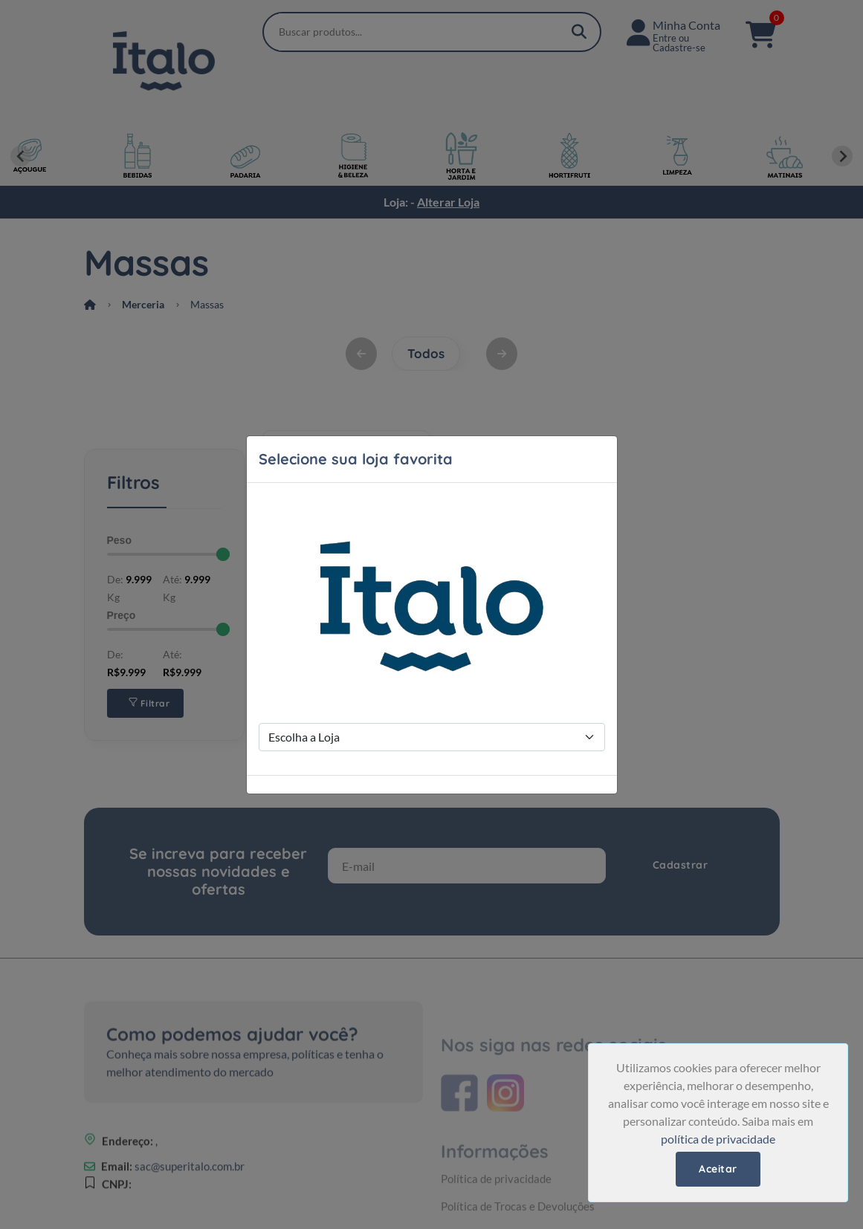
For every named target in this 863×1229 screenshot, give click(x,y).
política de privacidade (718, 1139)
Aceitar (718, 1169)
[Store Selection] (432, 737)
